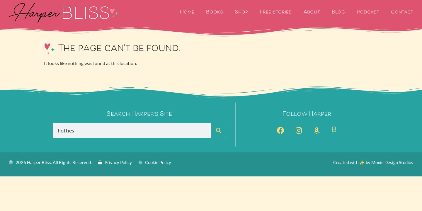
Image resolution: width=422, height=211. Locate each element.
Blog (338, 12)
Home (187, 12)
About (311, 12)
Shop (241, 12)
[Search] (218, 130)
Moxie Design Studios (392, 162)
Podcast (368, 12)
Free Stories (276, 12)
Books (214, 12)
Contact (402, 12)
